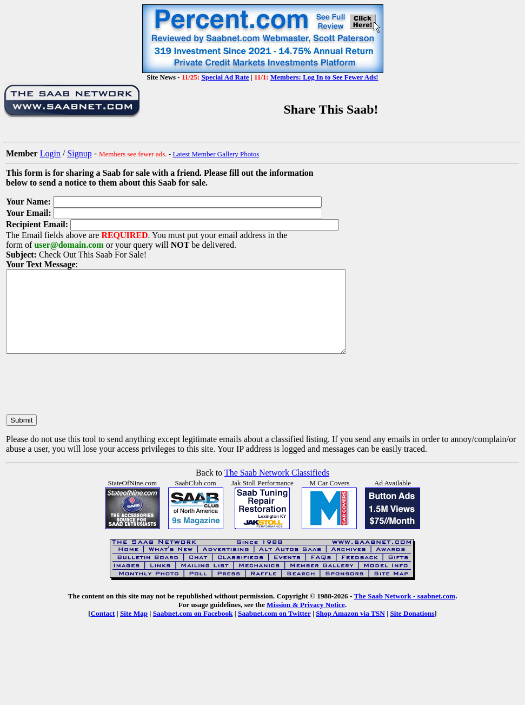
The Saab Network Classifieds (276, 488)
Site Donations (412, 629)
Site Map (134, 629)
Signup (79, 153)
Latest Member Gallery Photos (215, 154)
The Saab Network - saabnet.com (405, 612)
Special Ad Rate (225, 77)
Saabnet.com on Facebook (193, 629)
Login (50, 153)
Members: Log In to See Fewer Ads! (324, 77)
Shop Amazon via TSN (350, 629)
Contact (102, 629)
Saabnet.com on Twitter (274, 629)
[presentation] (88, 400)
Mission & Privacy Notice (306, 621)
